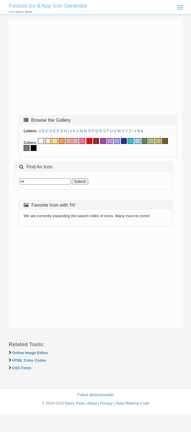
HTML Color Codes (29, 360)
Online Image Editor (30, 353)
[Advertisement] (95, 69)
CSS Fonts (22, 368)
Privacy (106, 403)
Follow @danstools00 (95, 395)
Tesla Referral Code (132, 403)
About (92, 403)
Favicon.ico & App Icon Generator (48, 6)
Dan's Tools (74, 403)
